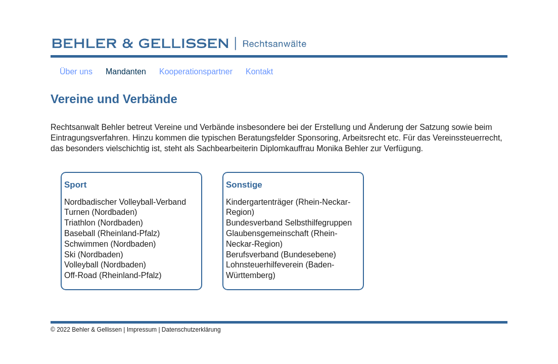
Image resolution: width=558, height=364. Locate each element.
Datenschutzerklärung (191, 329)
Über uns (76, 71)
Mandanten (126, 71)
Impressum (142, 329)
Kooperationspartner (195, 71)
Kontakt (259, 71)
